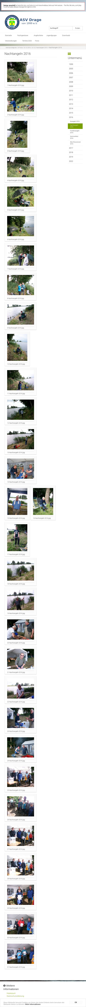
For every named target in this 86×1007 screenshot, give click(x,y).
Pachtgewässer (22, 35)
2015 (71, 113)
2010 (71, 91)
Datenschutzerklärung (15, 996)
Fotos (37, 41)
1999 (71, 64)
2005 (71, 69)
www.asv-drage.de (11, 47)
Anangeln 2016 (75, 121)
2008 (71, 82)
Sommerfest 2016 (74, 137)
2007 (71, 77)
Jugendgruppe (51, 35)
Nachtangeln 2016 (39, 47)
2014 (71, 108)
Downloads (66, 35)
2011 (71, 95)
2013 (71, 104)
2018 (71, 152)
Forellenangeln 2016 (74, 131)
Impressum (11, 993)
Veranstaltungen (11, 41)
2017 (71, 148)
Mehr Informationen (33, 1004)
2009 (71, 86)
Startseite (8, 35)
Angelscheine (38, 35)
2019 (71, 157)
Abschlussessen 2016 (75, 143)
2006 (71, 73)
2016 (27, 47)
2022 (71, 161)
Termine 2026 (27, 41)
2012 (71, 100)
